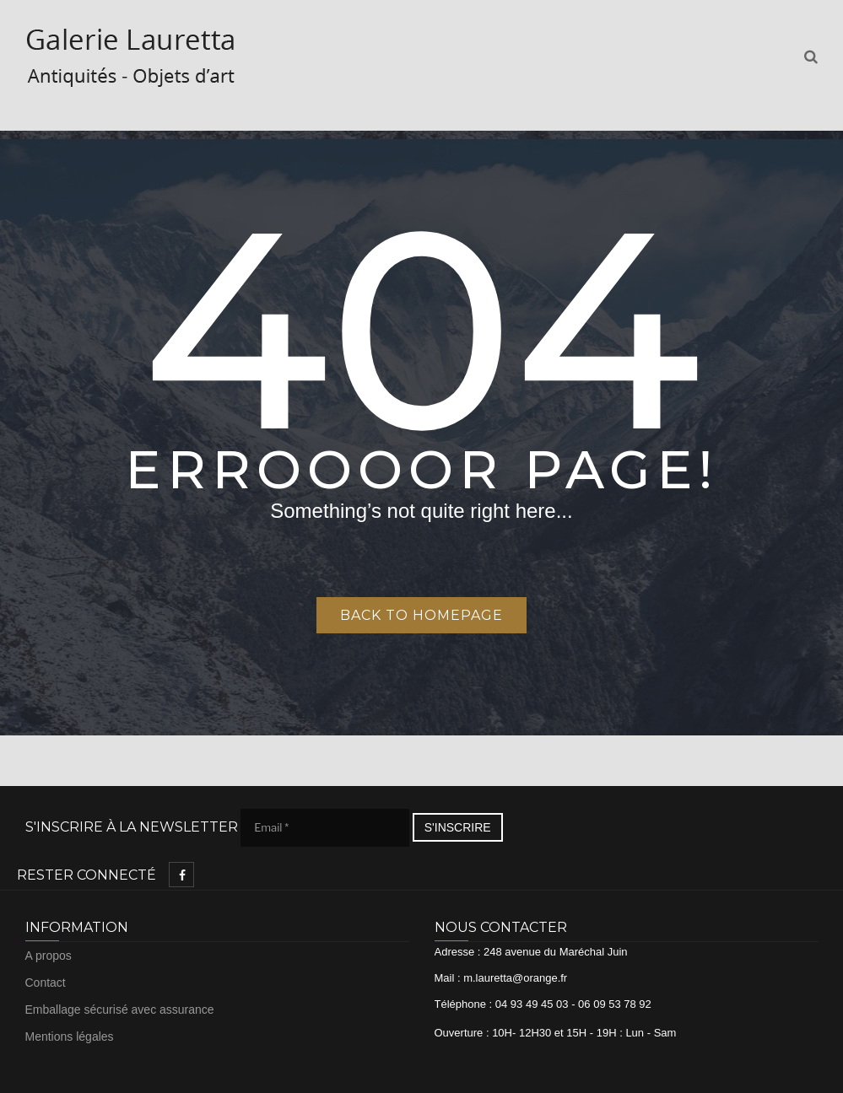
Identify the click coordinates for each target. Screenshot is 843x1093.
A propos (48, 955)
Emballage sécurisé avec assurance (119, 1009)
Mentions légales (69, 1036)
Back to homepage (421, 615)
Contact (45, 982)
